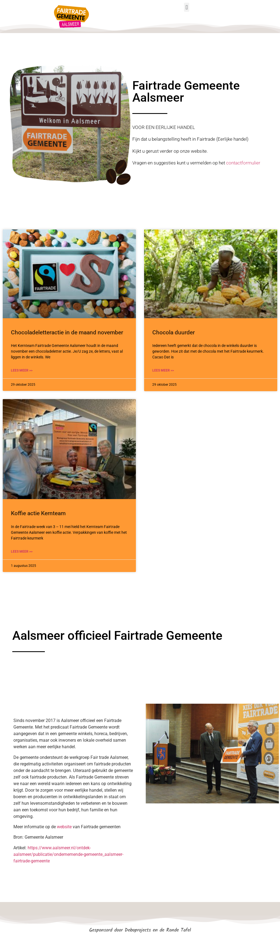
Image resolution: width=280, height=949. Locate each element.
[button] (186, 7)
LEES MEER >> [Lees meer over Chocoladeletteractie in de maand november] (22, 370)
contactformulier (243, 163)
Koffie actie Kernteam (38, 513)
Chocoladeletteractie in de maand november (67, 332)
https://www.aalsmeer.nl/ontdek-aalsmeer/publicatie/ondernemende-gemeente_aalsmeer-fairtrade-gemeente (68, 854)
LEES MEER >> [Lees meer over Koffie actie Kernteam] (22, 551)
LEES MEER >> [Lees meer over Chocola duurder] (163, 370)
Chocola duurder (173, 332)
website (64, 826)
